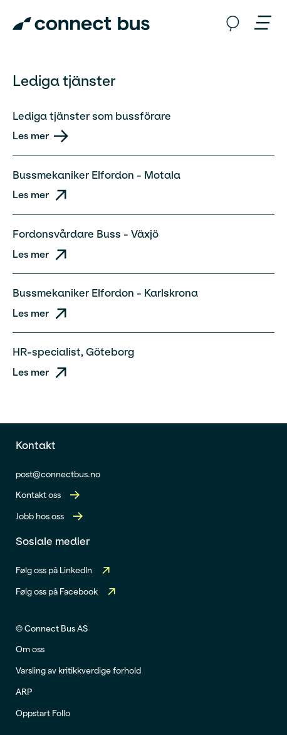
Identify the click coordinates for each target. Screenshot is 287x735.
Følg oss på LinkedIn (54, 570)
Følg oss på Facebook (57, 591)
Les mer (31, 135)
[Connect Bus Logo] (81, 24)
